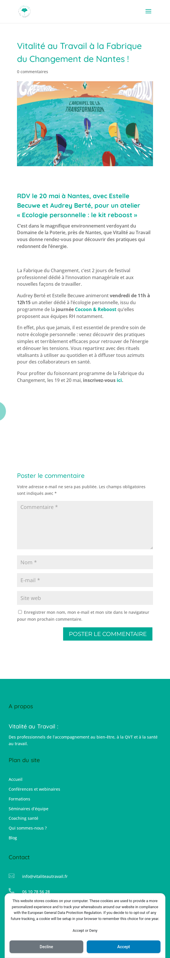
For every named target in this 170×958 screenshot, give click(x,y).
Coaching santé (23, 818)
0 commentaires (32, 71)
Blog (13, 837)
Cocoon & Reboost (95, 309)
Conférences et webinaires (34, 789)
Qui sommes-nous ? (28, 828)
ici (119, 380)
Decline (46, 946)
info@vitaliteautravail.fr (45, 876)
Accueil (15, 779)
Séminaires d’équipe (28, 808)
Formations (19, 799)
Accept (123, 946)
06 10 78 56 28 (36, 891)
